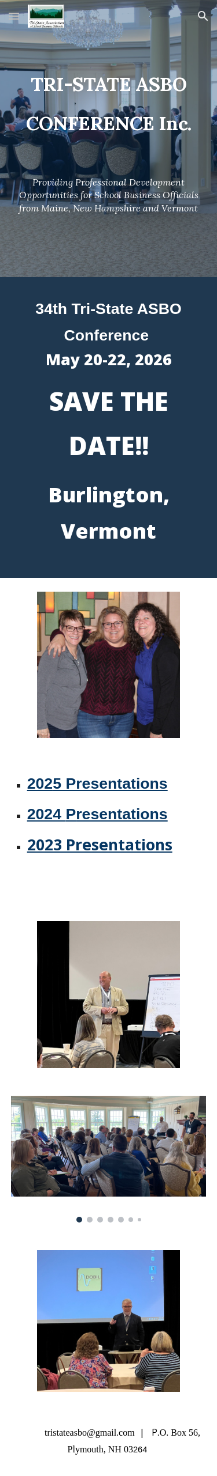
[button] (14, 16)
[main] (109, 96)
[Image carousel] (109, 1159)
